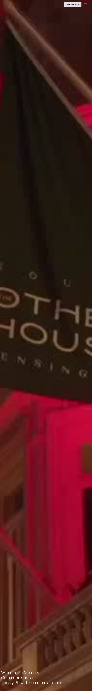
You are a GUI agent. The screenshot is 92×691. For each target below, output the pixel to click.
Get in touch (73, 4)
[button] (84, 4)
